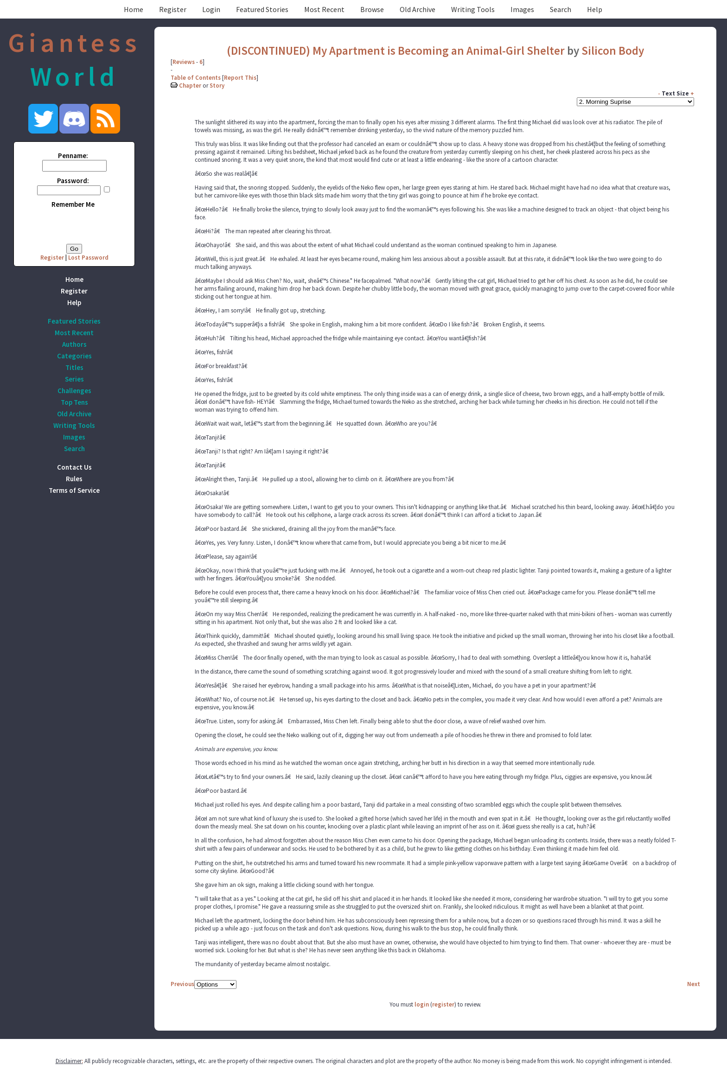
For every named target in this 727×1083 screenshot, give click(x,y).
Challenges (74, 390)
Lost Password (88, 257)
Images (522, 9)
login (422, 1004)
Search (560, 9)
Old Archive (417, 9)
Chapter (190, 85)
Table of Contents (196, 78)
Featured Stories (262, 9)
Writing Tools (473, 9)
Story (217, 85)
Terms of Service (74, 490)
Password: (73, 180)
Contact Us (74, 467)
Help (594, 9)
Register (172, 9)
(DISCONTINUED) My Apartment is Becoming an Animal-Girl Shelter (396, 50)
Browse (372, 9)
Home (133, 9)
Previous (182, 984)
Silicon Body (612, 50)
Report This (240, 78)
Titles (74, 367)
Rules (74, 478)
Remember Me (73, 204)
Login (211, 9)
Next (693, 984)
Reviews (183, 62)
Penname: (73, 155)
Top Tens (74, 402)
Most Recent (324, 9)
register (443, 1004)
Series (74, 379)
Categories (74, 355)
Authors (74, 344)
